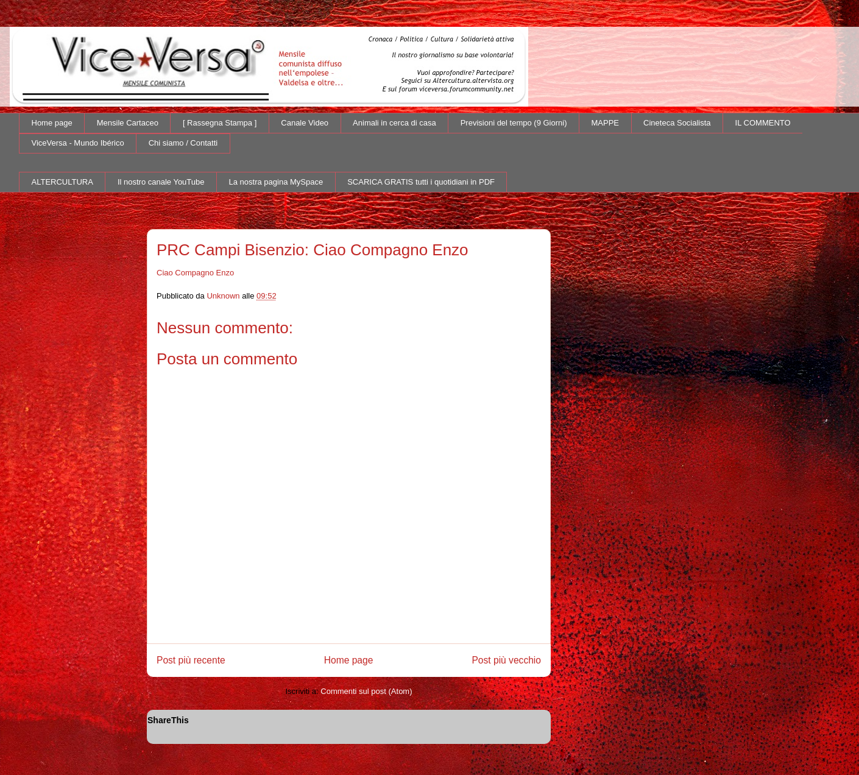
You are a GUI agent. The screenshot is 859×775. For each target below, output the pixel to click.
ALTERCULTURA (62, 181)
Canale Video (304, 122)
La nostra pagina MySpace (276, 181)
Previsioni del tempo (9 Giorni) (514, 122)
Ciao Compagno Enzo (195, 272)
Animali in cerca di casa (394, 122)
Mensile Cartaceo (127, 122)
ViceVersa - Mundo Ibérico (78, 142)
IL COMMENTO (763, 122)
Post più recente (191, 660)
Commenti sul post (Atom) (366, 691)
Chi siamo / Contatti (183, 142)
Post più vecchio (506, 660)
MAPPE (606, 122)
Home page (52, 122)
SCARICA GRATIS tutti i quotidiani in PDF (421, 181)
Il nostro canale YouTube (161, 181)
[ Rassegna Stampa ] (219, 122)
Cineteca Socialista (677, 122)
